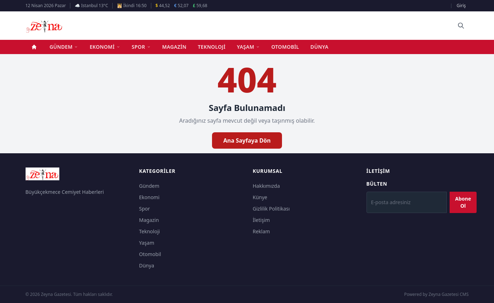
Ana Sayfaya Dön (247, 140)
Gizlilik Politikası (271, 208)
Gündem (64, 46)
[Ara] (461, 25)
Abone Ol (463, 202)
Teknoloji (212, 46)
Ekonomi (104, 46)
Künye (260, 197)
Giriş (461, 5)
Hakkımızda (266, 185)
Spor (141, 46)
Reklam (261, 231)
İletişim (261, 220)
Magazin (174, 46)
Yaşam (248, 46)
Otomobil (285, 46)
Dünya (319, 46)
